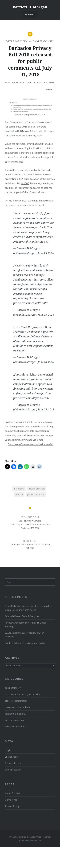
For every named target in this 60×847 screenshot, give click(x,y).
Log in (8, 750)
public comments (35, 494)
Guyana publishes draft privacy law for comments (24, 635)
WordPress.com (34, 840)
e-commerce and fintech (17, 707)
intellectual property (15, 713)
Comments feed (13, 763)
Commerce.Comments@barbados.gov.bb (30, 444)
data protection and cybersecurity (30, 41)
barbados (19, 488)
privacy (19, 494)
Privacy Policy (12, 806)
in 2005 (25, 183)
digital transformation (16, 700)
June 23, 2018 (46, 253)
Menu (31, 14)
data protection (36, 488)
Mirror (26, 130)
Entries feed (11, 756)
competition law (13, 687)
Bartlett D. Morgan (30, 6)
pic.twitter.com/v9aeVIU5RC (30, 303)
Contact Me (11, 799)
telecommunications (15, 726)
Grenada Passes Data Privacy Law (22, 616)
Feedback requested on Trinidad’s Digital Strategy (25, 624)
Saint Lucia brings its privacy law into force (26, 643)
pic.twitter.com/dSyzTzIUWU (31, 398)
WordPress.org (13, 769)
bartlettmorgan (25, 82)
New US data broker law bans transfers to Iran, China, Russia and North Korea (29, 608)
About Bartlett (12, 793)
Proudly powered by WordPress (25, 836)
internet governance (15, 720)
